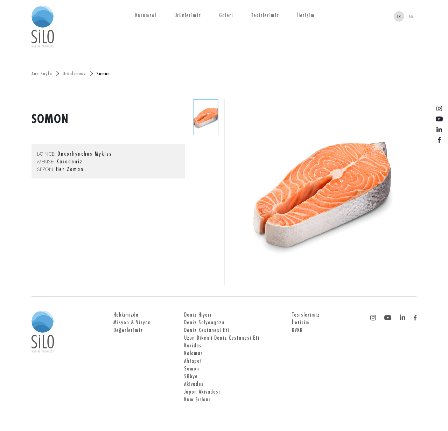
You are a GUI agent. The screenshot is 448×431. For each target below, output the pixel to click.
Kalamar (193, 353)
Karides (193, 345)
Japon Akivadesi (202, 391)
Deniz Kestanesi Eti (206, 330)
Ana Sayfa (41, 73)
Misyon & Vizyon (132, 322)
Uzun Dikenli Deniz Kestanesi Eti (221, 337)
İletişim (306, 15)
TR (399, 17)
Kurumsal (145, 15)
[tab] (205, 117)
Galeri (226, 15)
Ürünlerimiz (187, 15)
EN (411, 17)
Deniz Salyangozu (204, 322)
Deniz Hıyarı (197, 314)
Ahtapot (193, 361)
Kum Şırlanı (197, 399)
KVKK (297, 330)
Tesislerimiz (265, 15)
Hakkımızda (126, 314)
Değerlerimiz (128, 330)
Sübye (191, 376)
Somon (191, 368)
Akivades (194, 384)
